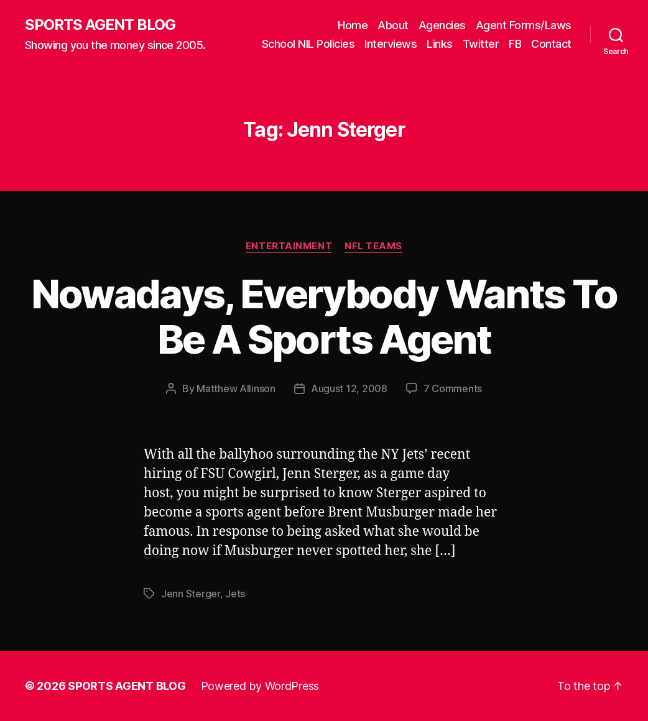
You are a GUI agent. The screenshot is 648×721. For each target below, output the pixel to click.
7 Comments (453, 388)
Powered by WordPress (260, 685)
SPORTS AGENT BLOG (100, 24)
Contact (551, 43)
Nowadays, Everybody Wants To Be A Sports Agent (324, 316)
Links (440, 43)
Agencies (442, 25)
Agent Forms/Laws (524, 25)
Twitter (481, 43)
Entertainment (289, 246)
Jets (235, 593)
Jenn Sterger (190, 593)
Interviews (390, 43)
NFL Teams (373, 246)
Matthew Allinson (236, 388)
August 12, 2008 (349, 388)
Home (353, 25)
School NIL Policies (308, 43)
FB (515, 43)
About (393, 25)
